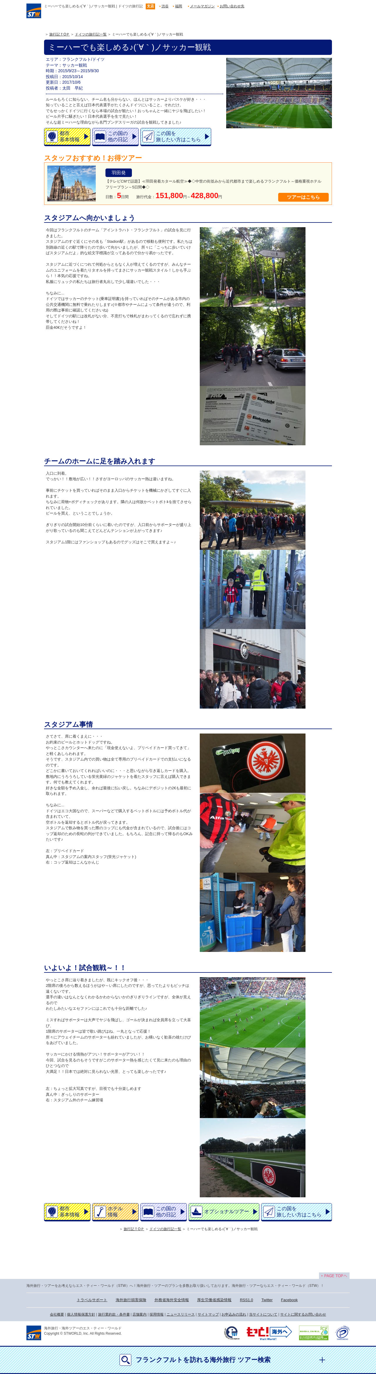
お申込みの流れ (233, 1314)
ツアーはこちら (303, 197)
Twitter (267, 1300)
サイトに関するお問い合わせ (303, 1314)
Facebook (289, 1300)
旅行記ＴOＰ (59, 34)
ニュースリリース (181, 1314)
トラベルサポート (92, 1300)
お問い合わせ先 (232, 6)
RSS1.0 (246, 1300)
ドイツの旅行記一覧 (91, 34)
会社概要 (57, 1314)
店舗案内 (139, 1314)
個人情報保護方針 (81, 1314)
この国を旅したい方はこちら (178, 136)
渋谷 (165, 6)
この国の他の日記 (118, 136)
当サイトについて (263, 1314)
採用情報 (157, 1314)
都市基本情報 (70, 136)
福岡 (178, 6)
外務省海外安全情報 (172, 1300)
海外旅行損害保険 (131, 1300)
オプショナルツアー (226, 1211)
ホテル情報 (115, 1212)
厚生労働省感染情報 (214, 1300)
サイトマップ (208, 1314)
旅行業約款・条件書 (114, 1314)
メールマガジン (202, 6)
